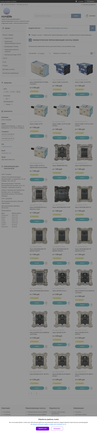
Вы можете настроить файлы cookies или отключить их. (48, 424)
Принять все (43, 428)
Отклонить (57, 428)
